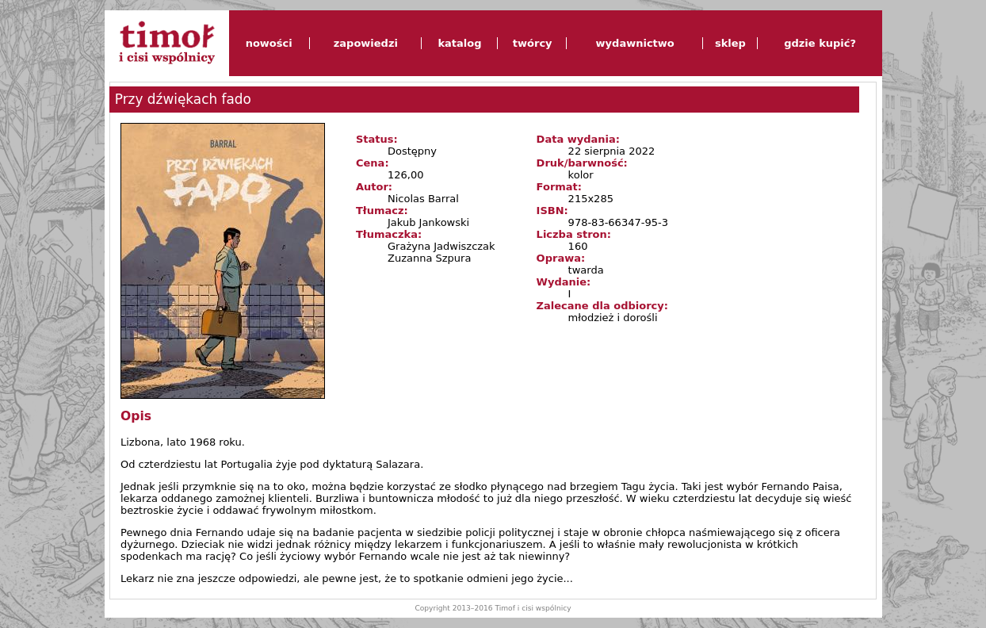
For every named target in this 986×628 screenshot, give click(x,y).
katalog (459, 43)
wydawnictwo (635, 43)
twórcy (532, 43)
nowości (269, 43)
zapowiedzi (366, 43)
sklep (730, 43)
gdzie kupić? (820, 43)
